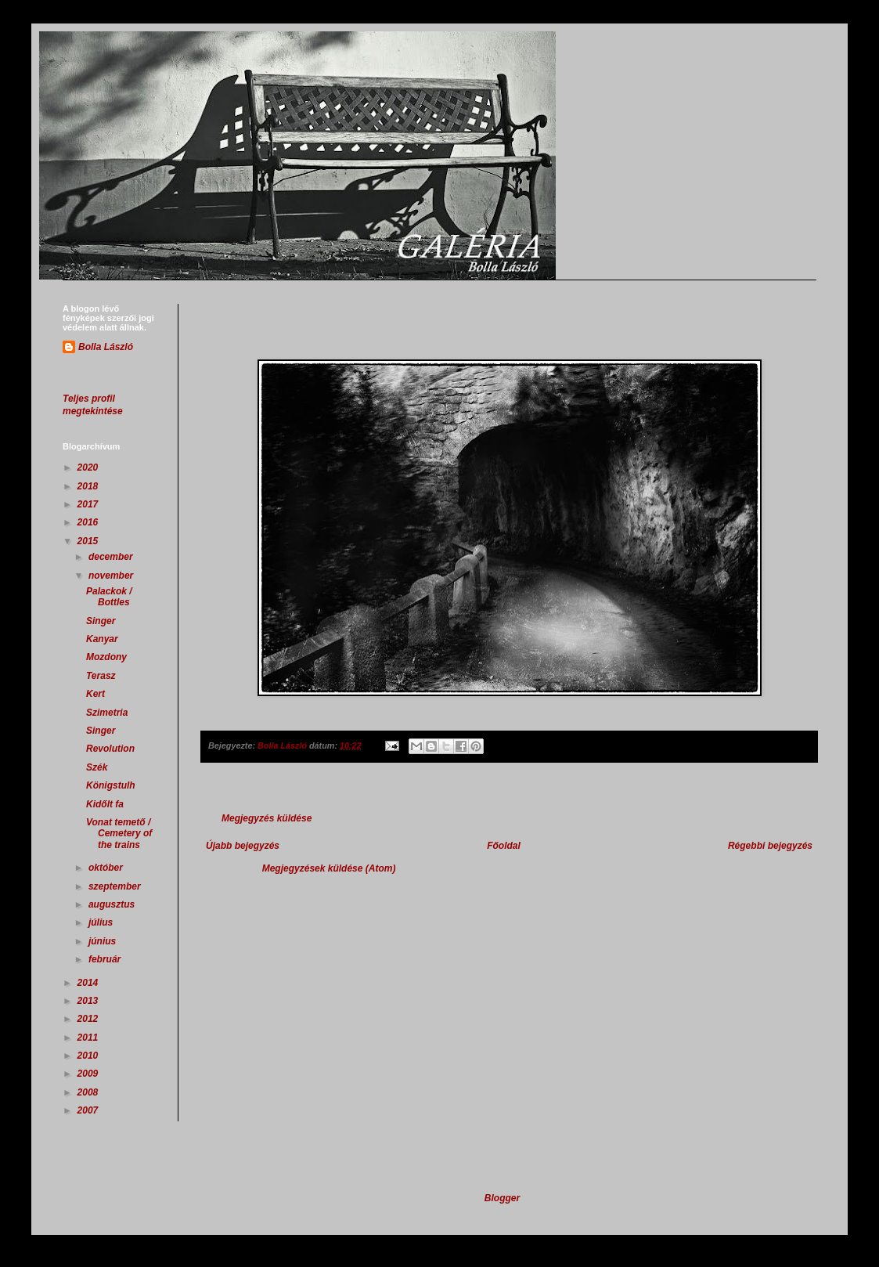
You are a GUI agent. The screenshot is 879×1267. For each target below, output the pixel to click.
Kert (95, 693)
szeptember (115, 886)
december (111, 556)
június (103, 941)
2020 (89, 467)
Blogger (502, 1198)
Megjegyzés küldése (267, 818)
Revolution (110, 748)
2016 (89, 522)
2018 (89, 486)
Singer (100, 620)
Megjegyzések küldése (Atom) (329, 868)
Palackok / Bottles (109, 597)
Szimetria (107, 712)
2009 (89, 1073)
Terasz (101, 675)
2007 (89, 1110)
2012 (89, 1018)
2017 (89, 504)
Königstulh (110, 785)
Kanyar (102, 639)
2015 (89, 541)
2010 (89, 1055)
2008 (89, 1092)
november (112, 575)
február (106, 959)
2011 (89, 1037)
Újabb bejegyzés (242, 845)
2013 (89, 1000)
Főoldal (504, 845)
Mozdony (106, 657)
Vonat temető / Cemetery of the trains (119, 833)
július (102, 922)
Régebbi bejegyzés (770, 845)
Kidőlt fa (105, 804)
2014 (89, 982)
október (106, 867)
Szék (96, 767)
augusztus (113, 904)
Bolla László (105, 346)
